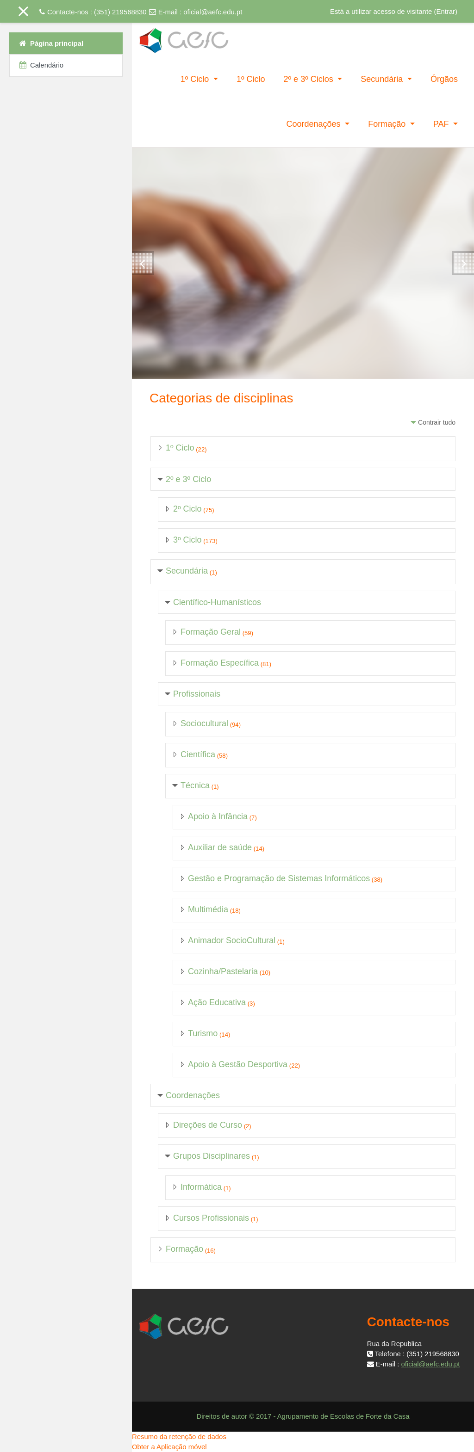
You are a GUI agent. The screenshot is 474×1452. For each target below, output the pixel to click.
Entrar (445, 11)
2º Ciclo (187, 508)
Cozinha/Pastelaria (223, 971)
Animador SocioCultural (231, 940)
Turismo (203, 1033)
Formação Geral (211, 631)
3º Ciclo (187, 539)
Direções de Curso (207, 1125)
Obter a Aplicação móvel (169, 1447)
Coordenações (314, 124)
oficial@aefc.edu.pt (212, 12)
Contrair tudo (436, 422)
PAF (442, 124)
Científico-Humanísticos (217, 602)
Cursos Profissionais (211, 1218)
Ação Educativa (217, 1002)
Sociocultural (204, 723)
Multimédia (208, 909)
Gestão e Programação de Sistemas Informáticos (279, 878)
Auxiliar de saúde (220, 847)
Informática (201, 1187)
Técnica (195, 785)
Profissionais (196, 693)
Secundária (383, 79)
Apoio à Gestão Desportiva (237, 1064)
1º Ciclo (196, 79)
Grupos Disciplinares (211, 1156)
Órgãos (444, 79)
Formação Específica (220, 662)
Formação (388, 124)
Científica (198, 754)
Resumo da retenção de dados (179, 1436)
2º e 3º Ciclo (188, 479)
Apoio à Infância (218, 816)
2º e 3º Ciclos (310, 79)
